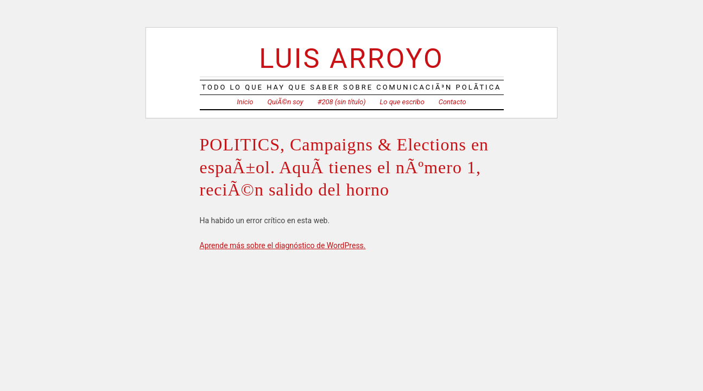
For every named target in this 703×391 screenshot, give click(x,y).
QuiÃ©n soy (285, 102)
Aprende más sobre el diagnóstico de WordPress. (283, 245)
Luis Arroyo (351, 58)
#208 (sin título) (342, 102)
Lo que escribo (402, 102)
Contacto (452, 102)
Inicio (245, 102)
